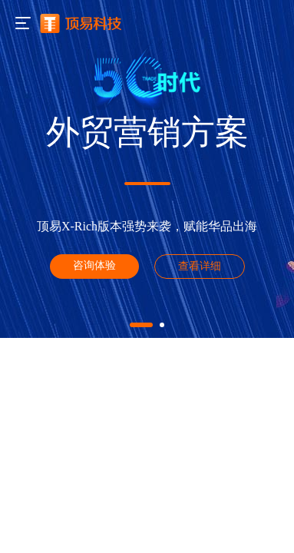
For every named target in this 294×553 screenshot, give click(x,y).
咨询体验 (94, 265)
